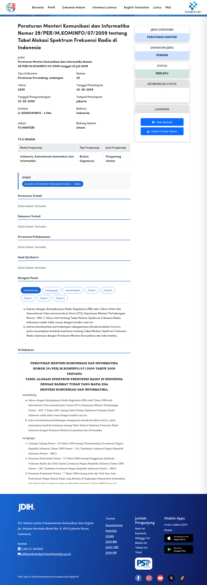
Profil (51, 7)
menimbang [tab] (31, 290)
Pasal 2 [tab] (108, 290)
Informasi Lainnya (105, 7)
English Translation (136, 7)
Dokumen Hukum (73, 7)
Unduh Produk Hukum (162, 131)
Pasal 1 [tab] (92, 290)
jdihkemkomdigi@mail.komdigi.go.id (44, 554)
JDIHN (110, 536)
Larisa (157, 7)
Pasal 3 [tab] (28, 298)
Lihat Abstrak (162, 122)
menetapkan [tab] (73, 290)
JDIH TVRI (112, 547)
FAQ (168, 7)
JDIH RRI (111, 541)
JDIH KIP (111, 552)
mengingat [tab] (51, 290)
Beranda (38, 7)
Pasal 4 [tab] (44, 298)
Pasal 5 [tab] (60, 298)
